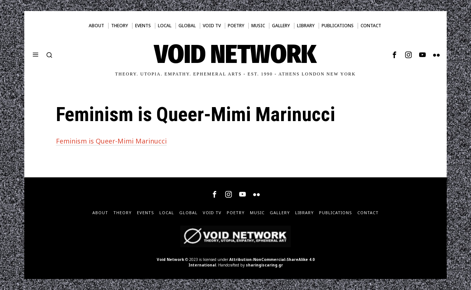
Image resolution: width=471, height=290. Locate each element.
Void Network (170, 259)
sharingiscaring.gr (264, 265)
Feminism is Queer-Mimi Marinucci (111, 141)
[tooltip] (394, 55)
